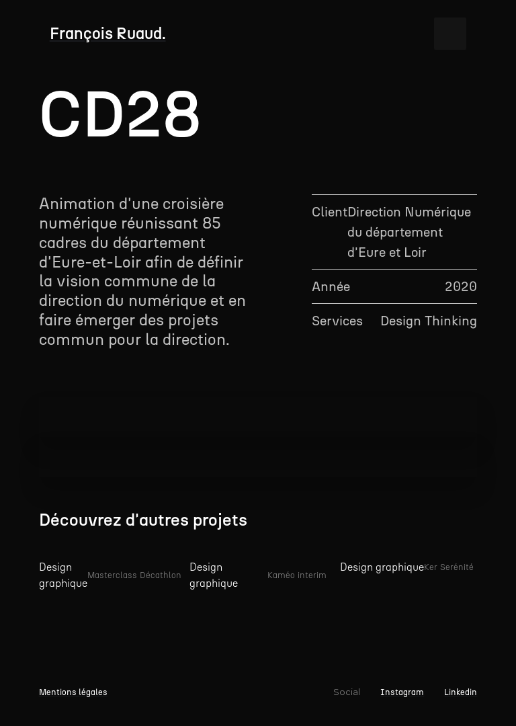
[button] (450, 33)
